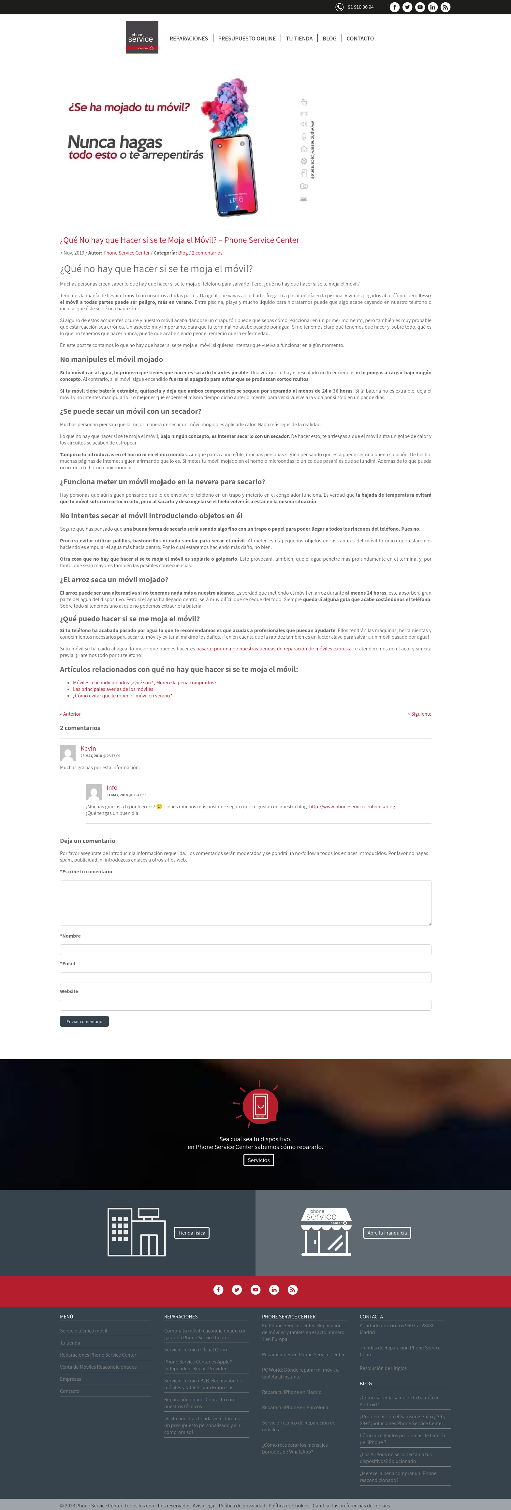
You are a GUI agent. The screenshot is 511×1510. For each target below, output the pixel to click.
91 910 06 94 (361, 7)
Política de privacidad (242, 1506)
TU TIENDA (299, 38)
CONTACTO (360, 38)
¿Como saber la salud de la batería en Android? (400, 1402)
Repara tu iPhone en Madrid (292, 1392)
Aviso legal (204, 1506)
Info (112, 787)
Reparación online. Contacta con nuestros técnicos (199, 1403)
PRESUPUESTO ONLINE (247, 38)
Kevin (88, 748)
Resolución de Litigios (383, 1368)
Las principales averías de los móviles (113, 689)
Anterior (70, 713)
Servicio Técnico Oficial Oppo (195, 1350)
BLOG (329, 38)
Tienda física (191, 1233)
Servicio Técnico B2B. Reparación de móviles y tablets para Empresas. (203, 1385)
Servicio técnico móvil (83, 1331)
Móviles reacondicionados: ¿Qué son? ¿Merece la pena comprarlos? (144, 682)
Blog (183, 252)
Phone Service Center (127, 252)
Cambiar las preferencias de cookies (351, 1506)
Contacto (70, 1391)
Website (69, 991)
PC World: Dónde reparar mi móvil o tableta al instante (300, 1374)
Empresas (70, 1379)
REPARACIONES (189, 38)
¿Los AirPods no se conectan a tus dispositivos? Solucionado (396, 1458)
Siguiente (419, 713)
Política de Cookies (289, 1506)
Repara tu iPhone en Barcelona (295, 1408)
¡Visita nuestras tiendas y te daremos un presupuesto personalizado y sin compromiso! (203, 1426)
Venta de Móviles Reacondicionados (98, 1367)
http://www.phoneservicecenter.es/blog (352, 806)
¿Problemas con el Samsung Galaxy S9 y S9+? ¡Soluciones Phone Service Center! (402, 1420)
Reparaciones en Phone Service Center (303, 1355)
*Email (67, 963)
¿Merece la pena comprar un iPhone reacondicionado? (398, 1477)
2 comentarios (207, 252)
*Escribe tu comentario (86, 871)
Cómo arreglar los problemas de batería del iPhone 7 (402, 1439)
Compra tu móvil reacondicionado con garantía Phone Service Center (205, 1335)
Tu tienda (70, 1343)
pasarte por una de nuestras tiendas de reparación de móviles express (273, 648)
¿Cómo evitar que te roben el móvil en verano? (122, 695)
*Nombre (70, 935)
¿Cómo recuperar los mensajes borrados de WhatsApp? (295, 1449)
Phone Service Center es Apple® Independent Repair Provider (198, 1366)
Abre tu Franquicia (387, 1233)
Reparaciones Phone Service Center (98, 1355)
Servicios (259, 1160)
